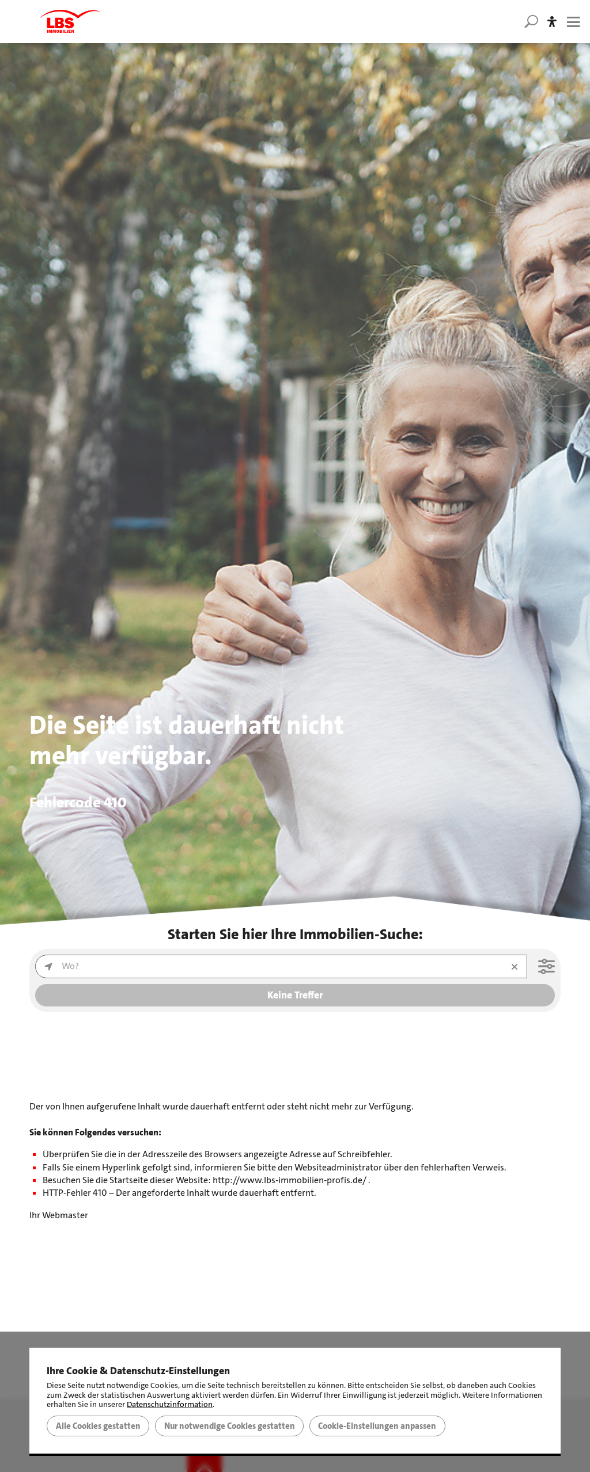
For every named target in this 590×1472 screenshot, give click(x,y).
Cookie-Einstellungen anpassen (377, 1426)
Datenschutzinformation (170, 1404)
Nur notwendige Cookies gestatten (229, 1426)
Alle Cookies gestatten (98, 1426)
